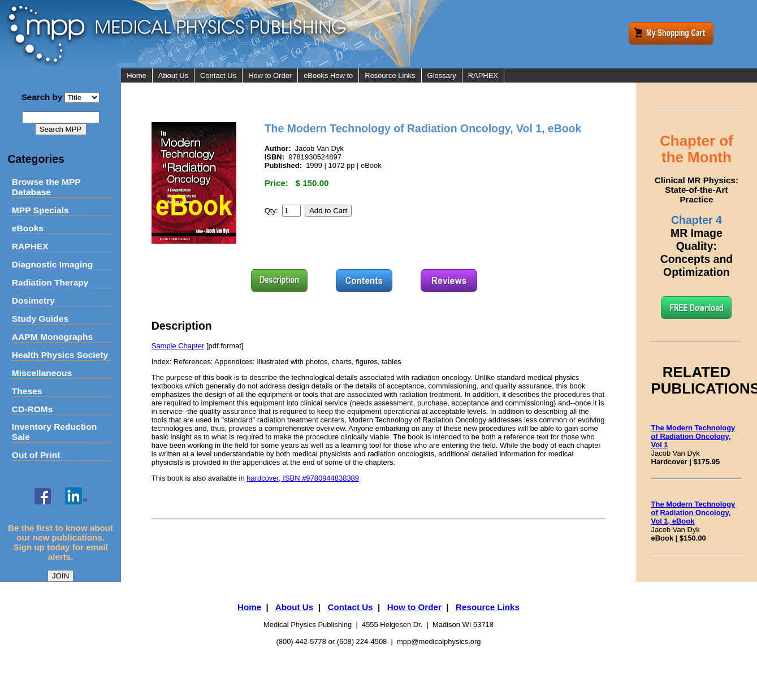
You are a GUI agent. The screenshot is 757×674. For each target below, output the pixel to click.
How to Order (270, 75)
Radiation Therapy (50, 282)
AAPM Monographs (52, 337)
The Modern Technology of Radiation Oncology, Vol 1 (693, 436)
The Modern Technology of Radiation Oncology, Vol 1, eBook (693, 512)
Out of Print (36, 455)
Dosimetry (33, 300)
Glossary (441, 75)
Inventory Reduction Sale (54, 432)
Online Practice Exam (503, 104)
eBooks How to (328, 75)
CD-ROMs (32, 409)
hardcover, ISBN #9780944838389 (302, 478)
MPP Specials (40, 210)
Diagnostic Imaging (52, 264)
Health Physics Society (60, 355)
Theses (27, 391)
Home (136, 75)
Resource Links (390, 75)
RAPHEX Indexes (497, 89)
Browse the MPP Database (46, 187)
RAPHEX (30, 246)
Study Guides (40, 318)
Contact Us (218, 75)
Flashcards (486, 118)
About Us (173, 75)
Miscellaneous (42, 373)
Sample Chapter (178, 346)
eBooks (28, 228)
